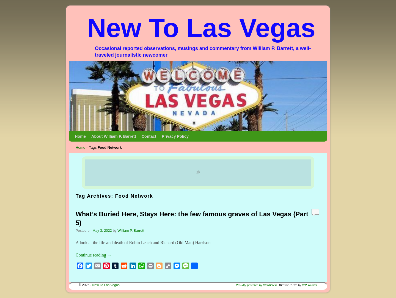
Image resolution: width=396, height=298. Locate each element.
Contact (149, 136)
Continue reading (94, 255)
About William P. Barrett (113, 136)
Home (80, 136)
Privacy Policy (175, 136)
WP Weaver (309, 285)
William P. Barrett (130, 230)
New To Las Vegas (201, 28)
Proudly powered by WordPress (256, 285)
